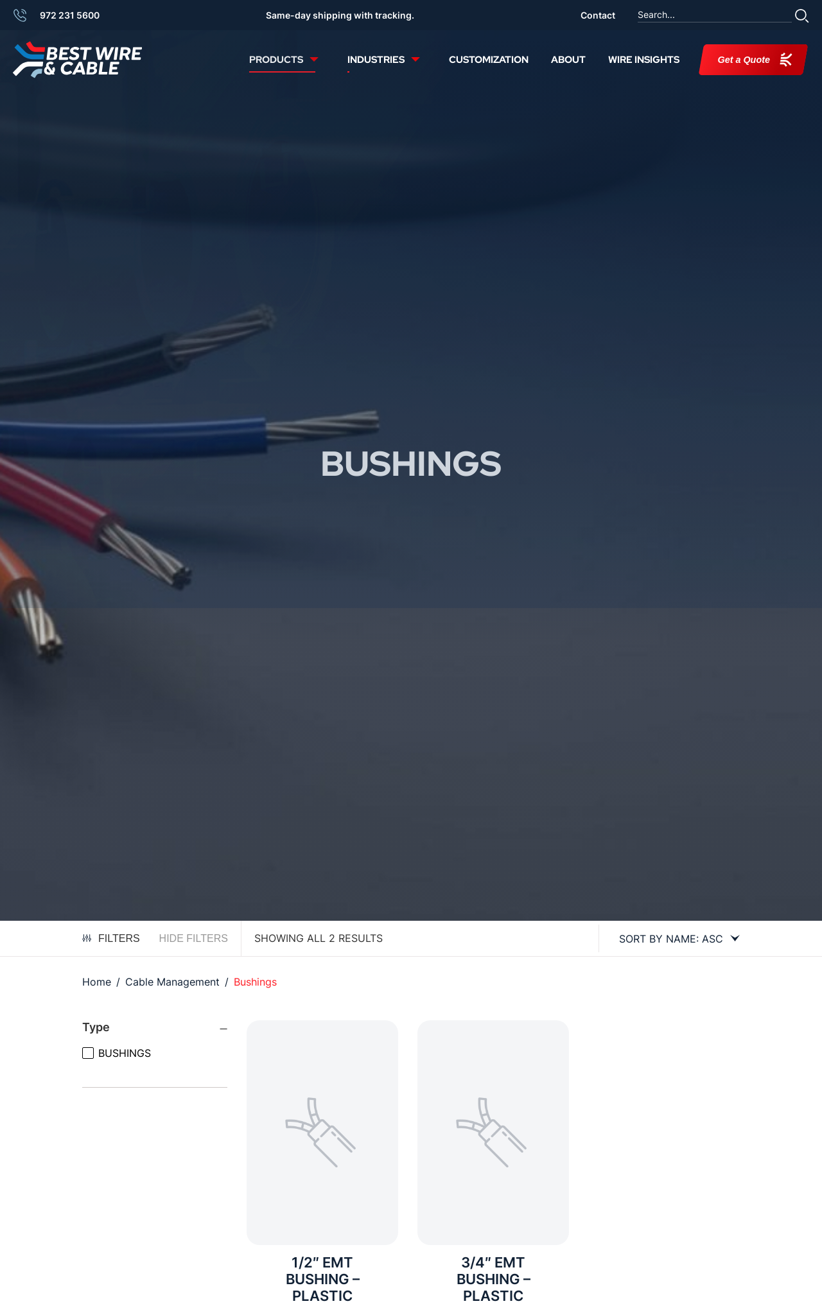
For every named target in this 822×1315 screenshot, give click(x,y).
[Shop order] (674, 939)
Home (96, 981)
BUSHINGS (124, 1053)
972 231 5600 (70, 15)
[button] (802, 15)
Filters (111, 938)
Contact (598, 15)
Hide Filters (193, 938)
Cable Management (172, 981)
